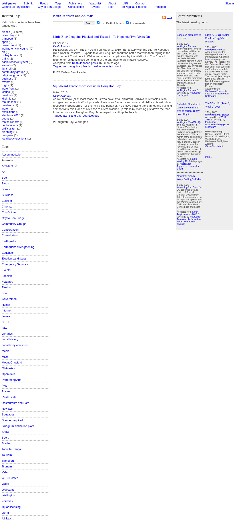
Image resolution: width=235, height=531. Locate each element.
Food (5, 293)
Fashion (7, 275)
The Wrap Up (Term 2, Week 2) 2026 (217, 105)
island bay (8, 35)
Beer (5, 177)
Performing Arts (11, 379)
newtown (7, 95)
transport (7, 38)
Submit (28, 3)
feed (169, 18)
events (6, 82)
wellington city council (15, 48)
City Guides (9, 212)
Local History (10, 339)
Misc (5, 356)
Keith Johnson (63, 16)
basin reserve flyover (15, 62)
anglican (181, 224)
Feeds (44, 3)
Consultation (76, 6)
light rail (7, 68)
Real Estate (9, 397)
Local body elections (15, 345)
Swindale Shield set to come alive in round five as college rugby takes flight (189, 109)
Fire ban (7, 287)
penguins (7, 135)
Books (6, 189)
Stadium (7, 443)
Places (6, 391)
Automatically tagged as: (189, 219)
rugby (5, 85)
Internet (6, 310)
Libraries (7, 333)
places (6, 32)
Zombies (7, 501)
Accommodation (12, 154)
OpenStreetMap (214, 146)
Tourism (7, 455)
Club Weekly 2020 (187, 160)
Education (8, 252)
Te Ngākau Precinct (134, 6)
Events (96, 6)
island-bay (74, 115)
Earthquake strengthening (18, 247)
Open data (8, 374)
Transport (160, 6)
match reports (10, 122)
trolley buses (10, 55)
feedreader (195, 93)
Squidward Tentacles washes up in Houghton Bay (87, 86)
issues (6, 92)
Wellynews (9, 3)
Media (6, 351)
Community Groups (14, 224)
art (3, 52)
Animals (87, 16)
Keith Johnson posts (85, 63)
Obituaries (8, 368)
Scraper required (12, 420)
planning (7, 132)
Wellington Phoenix (186, 90)
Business (7, 195)
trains (5, 58)
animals (7, 65)
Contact (140, 3)
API (125, 3)
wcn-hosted (189, 221)
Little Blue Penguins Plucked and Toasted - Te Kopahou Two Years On (101, 36)
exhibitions (8, 112)
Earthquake (9, 241)
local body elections (14, 138)
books (5, 118)
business (7, 78)
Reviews (7, 408)
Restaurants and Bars (15, 403)
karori (180, 221)
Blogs (5, 183)
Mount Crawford (12, 362)
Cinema (7, 206)
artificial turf (9, 128)
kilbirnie (6, 98)
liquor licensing (11, 507)
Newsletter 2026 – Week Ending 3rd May (189, 177)
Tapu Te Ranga (11, 449)
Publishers (75, 3)
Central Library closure (16, 6)
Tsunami (7, 466)
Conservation (10, 229)
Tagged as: (60, 66)
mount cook (9, 102)
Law (4, 327)
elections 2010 (11, 115)
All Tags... (8, 518)
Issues (6, 316)
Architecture (9, 166)
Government (9, 299)
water (5, 108)
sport (5, 42)
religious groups (12, 75)
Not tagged (182, 95)
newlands (8, 105)
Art (3, 172)
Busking (7, 200)
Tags (58, 3)
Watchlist (95, 3)
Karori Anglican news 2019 (187, 213)
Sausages (8, 414)
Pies (4, 385)
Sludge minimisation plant (18, 426)
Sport (111, 6)
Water (5, 483)
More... (208, 157)
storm (5, 512)
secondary (210, 127)
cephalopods (10, 125)
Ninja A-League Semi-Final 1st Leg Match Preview (217, 38)
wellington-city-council (107, 66)
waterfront (8, 88)
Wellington (8, 495)
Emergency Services (15, 264)
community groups (13, 72)
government (9, 45)
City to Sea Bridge (49, 6)
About (112, 3)
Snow (5, 431)
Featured (7, 281)
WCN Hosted (10, 478)
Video (5, 472)
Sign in (229, 3)
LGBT (5, 322)
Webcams (8, 489)
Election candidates (14, 258)
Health (6, 304)
